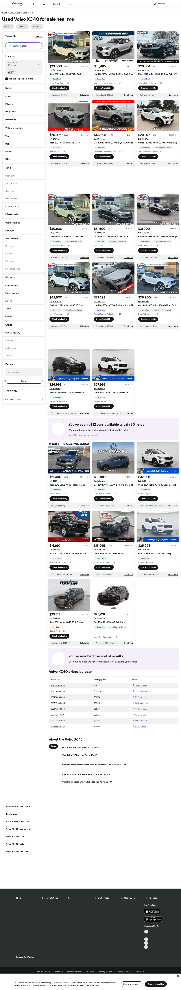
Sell (44, 4)
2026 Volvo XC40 (58, 685)
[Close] (178, 976)
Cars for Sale (15, 12)
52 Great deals (139, 685)
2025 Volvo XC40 (58, 691)
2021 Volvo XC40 (57, 715)
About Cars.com (43, 971)
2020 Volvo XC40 (58, 721)
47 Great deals (139, 709)
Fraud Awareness (125, 971)
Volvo (25, 12)
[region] (90, 981)
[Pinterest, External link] (146, 947)
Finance (70, 4)
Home (4, 12)
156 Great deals (140, 703)
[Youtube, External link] (146, 939)
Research (56, 4)
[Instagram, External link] (146, 943)
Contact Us (58, 971)
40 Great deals (139, 715)
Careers (90, 971)
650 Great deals (140, 691)
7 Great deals (139, 726)
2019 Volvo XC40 (57, 726)
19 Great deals (139, 721)
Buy (34, 4)
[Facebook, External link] (146, 935)
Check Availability (59, 88)
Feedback (140, 971)
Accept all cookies (156, 984)
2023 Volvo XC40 (58, 703)
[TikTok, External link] (146, 932)
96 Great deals (139, 697)
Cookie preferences (132, 984)
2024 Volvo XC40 (58, 697)
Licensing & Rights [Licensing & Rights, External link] (106, 971)
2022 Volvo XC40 (58, 709)
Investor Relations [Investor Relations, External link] (75, 971)
